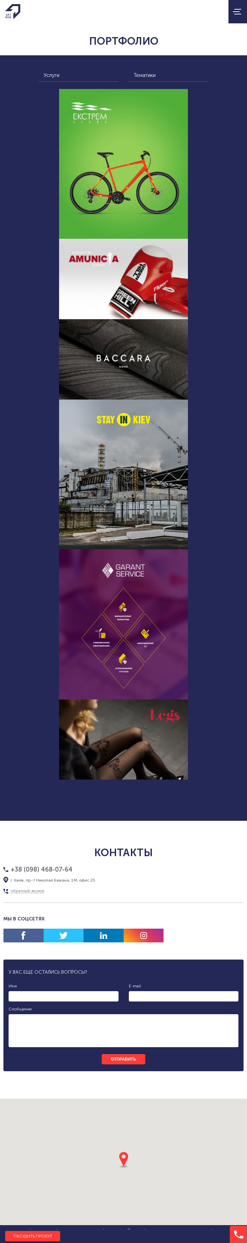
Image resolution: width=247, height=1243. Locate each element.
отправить (123, 1059)
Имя (13, 986)
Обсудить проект (32, 1236)
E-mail (135, 986)
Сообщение (20, 1009)
